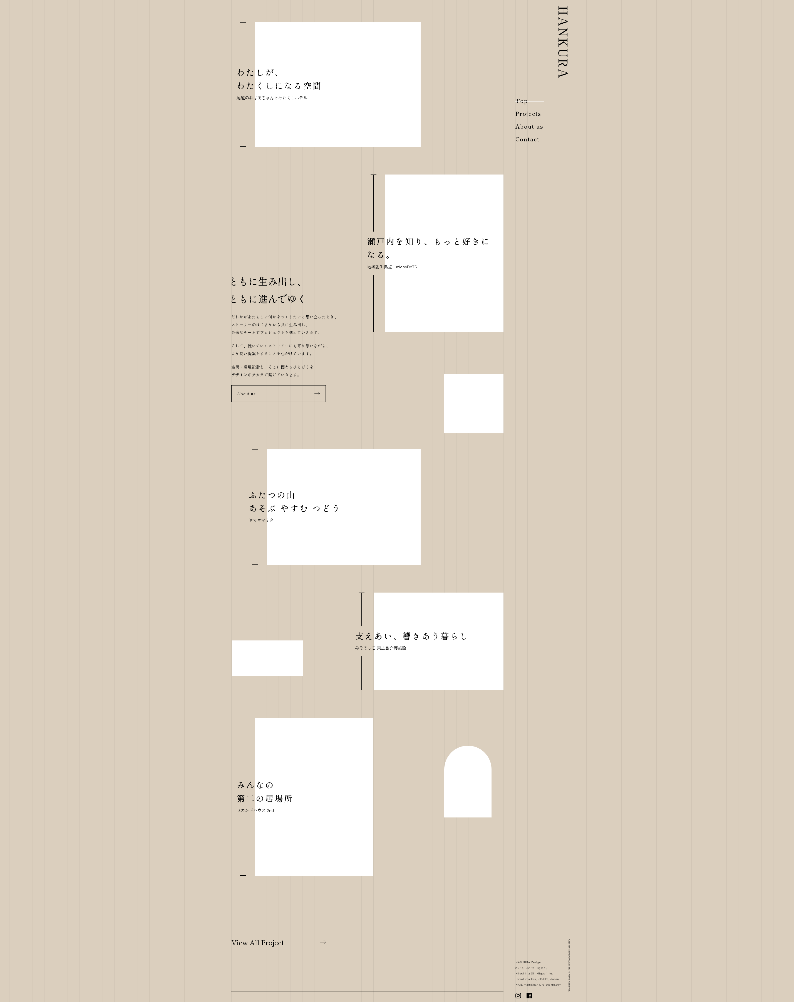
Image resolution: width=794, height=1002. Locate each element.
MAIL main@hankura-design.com (538, 984)
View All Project (257, 942)
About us (246, 393)
